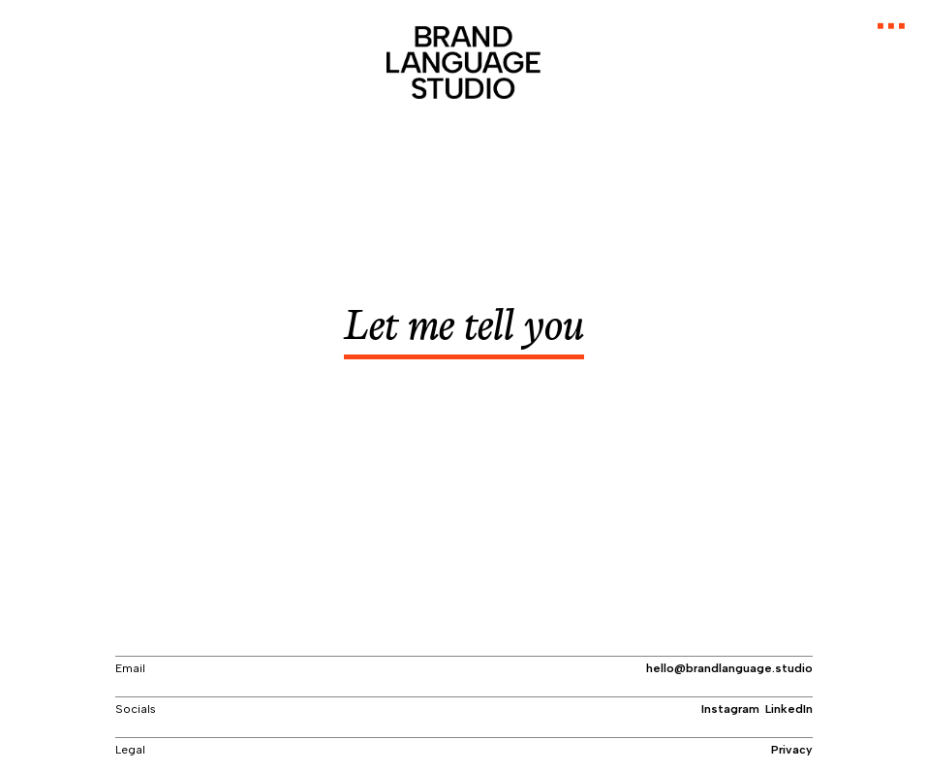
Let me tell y (463, 332)
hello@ (729, 667)
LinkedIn (789, 708)
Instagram (730, 708)
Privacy (792, 749)
